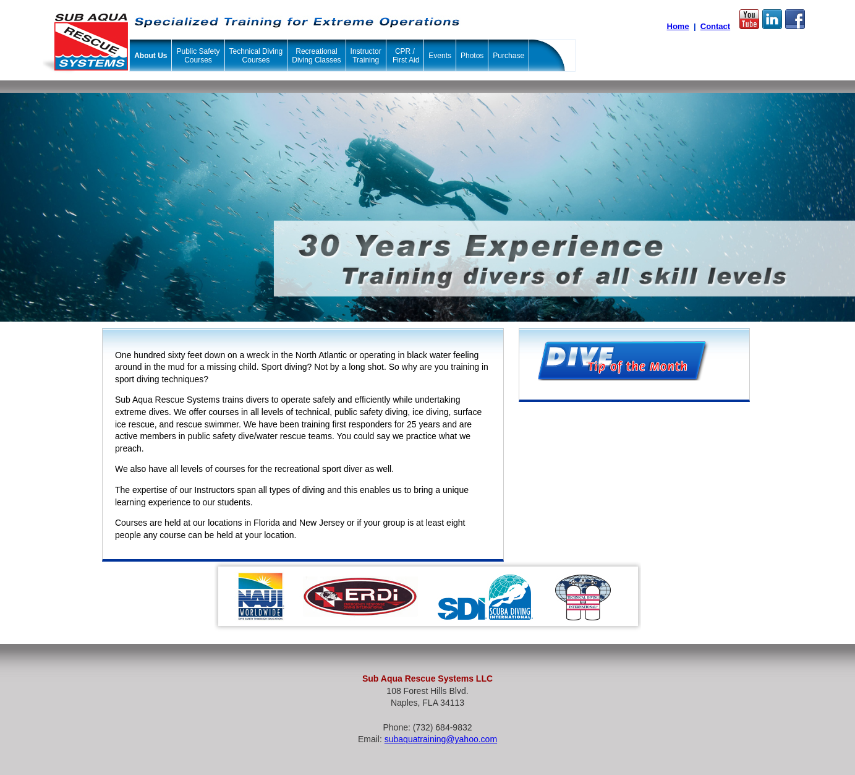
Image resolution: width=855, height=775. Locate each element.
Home (678, 26)
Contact (715, 26)
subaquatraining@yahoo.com (441, 739)
